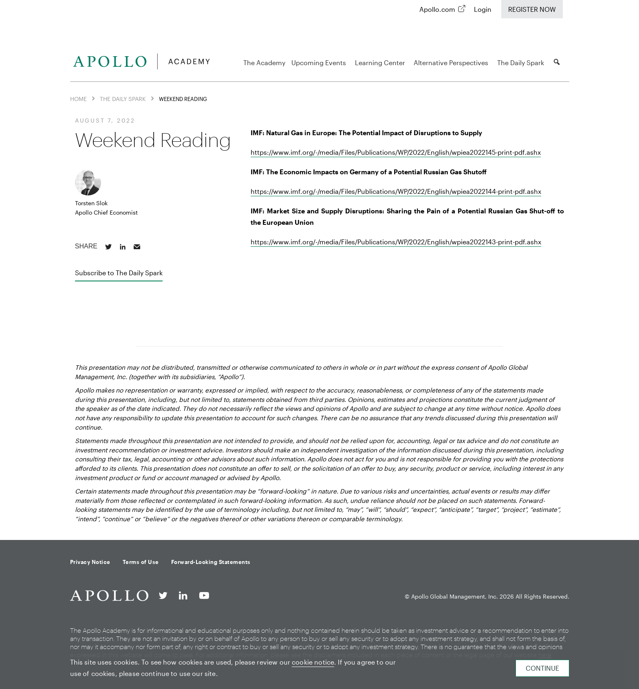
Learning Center (381, 62)
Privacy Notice (90, 562)
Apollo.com (437, 9)
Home (78, 98)
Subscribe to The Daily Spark (119, 272)
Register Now (532, 9)
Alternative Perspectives (452, 62)
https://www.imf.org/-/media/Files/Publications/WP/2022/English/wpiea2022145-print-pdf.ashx (396, 152)
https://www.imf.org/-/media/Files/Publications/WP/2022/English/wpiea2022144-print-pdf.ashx (396, 191)
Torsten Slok (91, 203)
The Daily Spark (521, 62)
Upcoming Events (319, 62)
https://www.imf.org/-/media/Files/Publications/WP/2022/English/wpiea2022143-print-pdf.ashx (396, 242)
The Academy (264, 62)
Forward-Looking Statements (211, 562)
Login (482, 9)
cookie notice (313, 662)
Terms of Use (141, 562)
